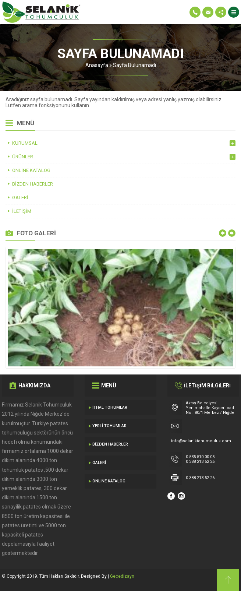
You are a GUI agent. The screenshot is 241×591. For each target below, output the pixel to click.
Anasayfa (96, 65)
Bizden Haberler (110, 444)
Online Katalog (108, 481)
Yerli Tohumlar (109, 425)
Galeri (99, 462)
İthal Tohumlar (109, 407)
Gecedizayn (122, 576)
